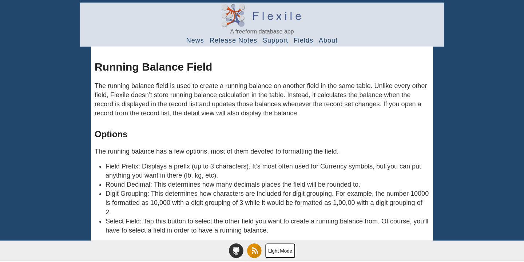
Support (275, 40)
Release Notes (233, 40)
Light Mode (280, 251)
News (195, 40)
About (328, 40)
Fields (303, 40)
